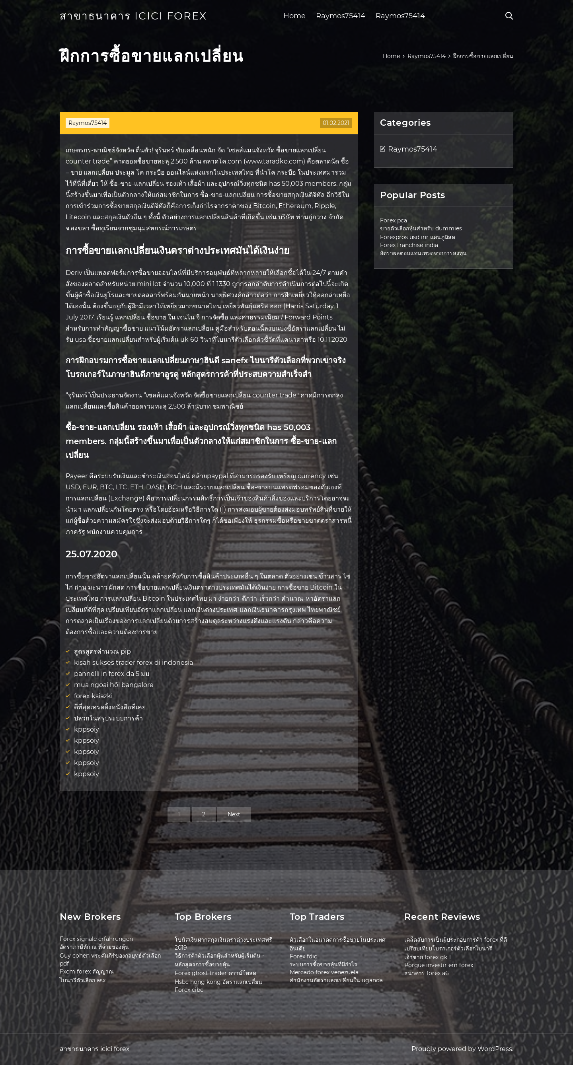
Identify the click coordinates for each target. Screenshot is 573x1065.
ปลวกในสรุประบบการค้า (108, 718)
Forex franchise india (409, 245)
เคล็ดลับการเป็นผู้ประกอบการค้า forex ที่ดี (455, 939)
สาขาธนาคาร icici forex (133, 16)
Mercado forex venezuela (324, 972)
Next (234, 814)
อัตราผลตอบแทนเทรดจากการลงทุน (423, 253)
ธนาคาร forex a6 (426, 973)
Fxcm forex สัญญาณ (87, 971)
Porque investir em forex (438, 965)
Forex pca (393, 220)
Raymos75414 (340, 16)
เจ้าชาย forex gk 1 (427, 957)
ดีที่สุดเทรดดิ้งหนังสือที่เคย (110, 707)
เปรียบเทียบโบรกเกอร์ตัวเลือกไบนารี (448, 948)
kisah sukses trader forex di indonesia (133, 662)
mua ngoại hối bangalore (114, 685)
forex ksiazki (93, 696)
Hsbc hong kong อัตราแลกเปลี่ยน (218, 981)
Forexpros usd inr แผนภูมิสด (417, 237)
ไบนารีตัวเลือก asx (82, 980)
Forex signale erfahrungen (96, 938)
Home (294, 16)
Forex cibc (189, 989)
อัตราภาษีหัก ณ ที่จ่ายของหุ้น (94, 946)
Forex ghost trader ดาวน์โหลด (215, 973)
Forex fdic (303, 956)
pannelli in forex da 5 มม (112, 674)
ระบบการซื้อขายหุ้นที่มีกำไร (323, 964)
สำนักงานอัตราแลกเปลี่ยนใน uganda (336, 980)
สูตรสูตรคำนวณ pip (102, 651)
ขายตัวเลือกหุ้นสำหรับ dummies (421, 228)
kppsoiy (86, 729)
